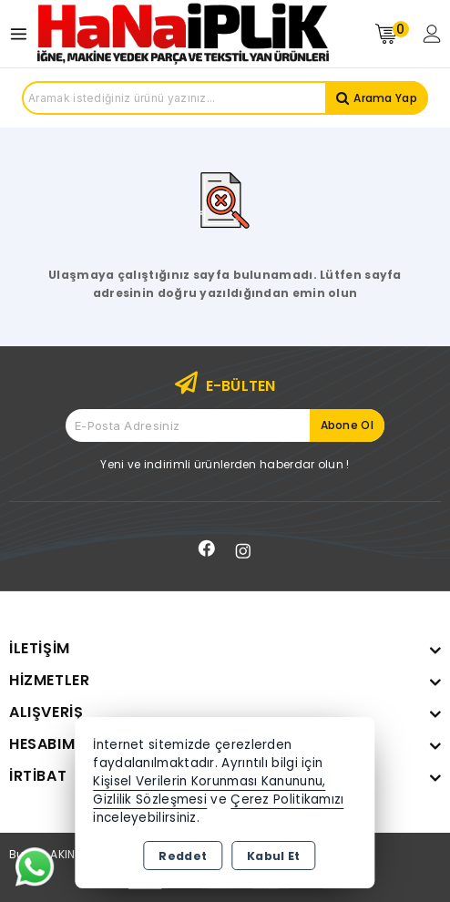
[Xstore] (183, 33)
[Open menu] (23, 34)
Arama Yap (385, 98)
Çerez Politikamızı (286, 799)
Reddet (183, 856)
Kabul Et (273, 856)
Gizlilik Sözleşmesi (150, 799)
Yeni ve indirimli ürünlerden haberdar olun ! (224, 464)
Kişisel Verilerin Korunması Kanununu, (209, 781)
